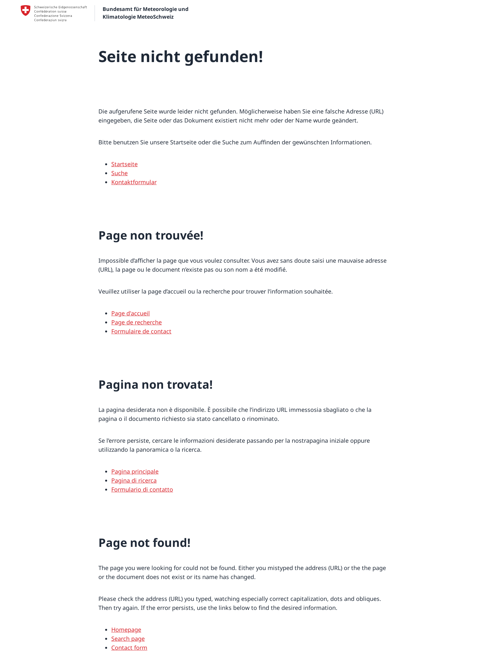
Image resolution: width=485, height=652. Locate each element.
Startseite (124, 164)
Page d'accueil (130, 313)
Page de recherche (136, 322)
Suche (119, 173)
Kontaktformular (134, 182)
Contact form (129, 647)
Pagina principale (135, 471)
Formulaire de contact (141, 331)
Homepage (126, 629)
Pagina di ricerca (134, 480)
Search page (128, 638)
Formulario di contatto (142, 489)
